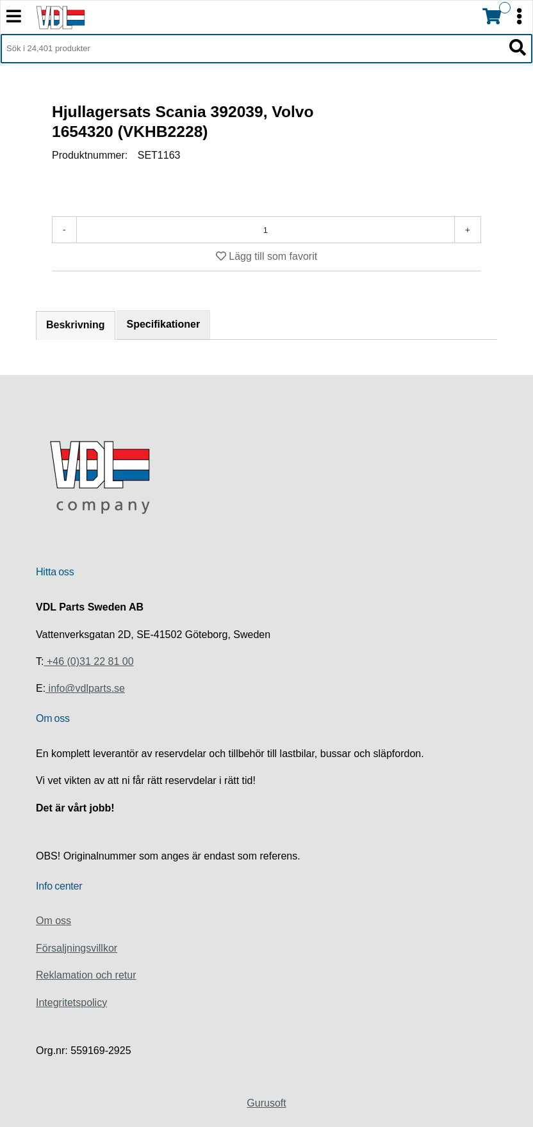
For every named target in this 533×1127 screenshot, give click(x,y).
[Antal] (265, 229)
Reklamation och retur (86, 975)
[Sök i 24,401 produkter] (252, 48)
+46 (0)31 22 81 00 (88, 661)
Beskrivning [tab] (75, 324)
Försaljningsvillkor (76, 948)
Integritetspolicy (71, 1002)
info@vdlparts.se (85, 688)
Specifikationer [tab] (164, 324)
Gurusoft (266, 1103)
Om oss (53, 920)
